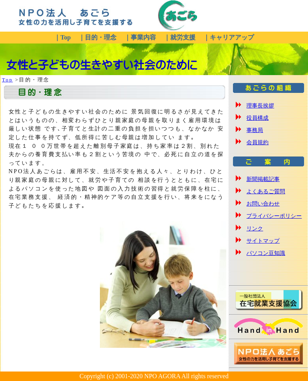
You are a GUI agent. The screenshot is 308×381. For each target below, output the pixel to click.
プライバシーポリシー (274, 216)
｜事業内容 (141, 37)
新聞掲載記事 (263, 179)
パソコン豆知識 (265, 253)
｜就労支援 (180, 37)
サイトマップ (263, 241)
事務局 (254, 130)
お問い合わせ (263, 203)
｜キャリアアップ (228, 37)
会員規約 (257, 142)
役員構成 (257, 118)
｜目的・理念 (98, 37)
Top (7, 80)
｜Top (63, 37)
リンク (254, 228)
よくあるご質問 (265, 191)
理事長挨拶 (260, 105)
